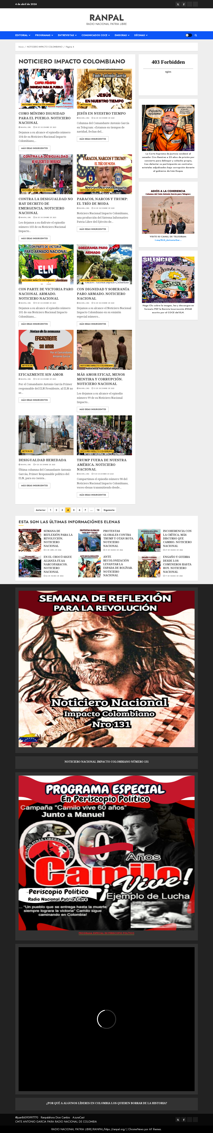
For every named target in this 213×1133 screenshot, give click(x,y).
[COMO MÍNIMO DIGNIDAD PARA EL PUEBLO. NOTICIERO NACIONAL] (46, 89)
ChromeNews (136, 1129)
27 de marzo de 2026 (174, 550)
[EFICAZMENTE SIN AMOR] (46, 350)
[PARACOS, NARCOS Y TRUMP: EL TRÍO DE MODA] (104, 174)
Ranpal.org (26, 127)
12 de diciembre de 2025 (45, 379)
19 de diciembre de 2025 (45, 303)
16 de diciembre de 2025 (104, 303)
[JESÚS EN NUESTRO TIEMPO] (104, 89)
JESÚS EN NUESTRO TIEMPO (101, 113)
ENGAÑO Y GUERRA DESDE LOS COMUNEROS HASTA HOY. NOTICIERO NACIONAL (177, 564)
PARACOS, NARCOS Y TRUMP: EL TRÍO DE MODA (102, 201)
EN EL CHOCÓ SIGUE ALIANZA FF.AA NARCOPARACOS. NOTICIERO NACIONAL (58, 564)
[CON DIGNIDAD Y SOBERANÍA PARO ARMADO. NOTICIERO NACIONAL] (104, 264)
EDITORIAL (21, 35)
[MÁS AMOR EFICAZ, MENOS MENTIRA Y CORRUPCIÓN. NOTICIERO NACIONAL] (104, 350)
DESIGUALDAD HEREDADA (42, 460)
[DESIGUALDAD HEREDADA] (46, 435)
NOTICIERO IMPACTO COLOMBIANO (38, 104)
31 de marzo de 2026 (114, 550)
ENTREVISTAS (66, 35)
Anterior (40, 510)
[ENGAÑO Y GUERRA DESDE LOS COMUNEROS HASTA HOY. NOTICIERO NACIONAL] (149, 566)
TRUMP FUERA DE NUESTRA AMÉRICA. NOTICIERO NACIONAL (102, 465)
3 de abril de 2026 (53, 550)
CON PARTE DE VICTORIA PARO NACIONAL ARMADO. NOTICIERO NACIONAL (46, 294)
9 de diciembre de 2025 (45, 465)
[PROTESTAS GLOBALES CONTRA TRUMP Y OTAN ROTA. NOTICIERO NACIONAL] (89, 540)
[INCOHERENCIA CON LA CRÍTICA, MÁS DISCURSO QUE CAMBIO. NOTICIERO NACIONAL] (149, 540)
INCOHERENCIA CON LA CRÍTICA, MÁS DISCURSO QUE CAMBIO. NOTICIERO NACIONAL (177, 538)
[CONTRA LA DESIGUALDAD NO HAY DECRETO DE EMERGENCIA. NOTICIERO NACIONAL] (46, 174)
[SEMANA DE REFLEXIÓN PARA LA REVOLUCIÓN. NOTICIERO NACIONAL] (30, 540)
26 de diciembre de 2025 (104, 118)
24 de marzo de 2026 (54, 576)
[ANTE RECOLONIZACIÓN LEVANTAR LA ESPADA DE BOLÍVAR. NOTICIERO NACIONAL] (89, 566)
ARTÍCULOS (85, 104)
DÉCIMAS (139, 35)
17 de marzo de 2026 (174, 576)
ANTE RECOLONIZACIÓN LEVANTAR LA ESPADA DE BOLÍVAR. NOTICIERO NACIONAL (118, 566)
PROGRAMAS (42, 35)
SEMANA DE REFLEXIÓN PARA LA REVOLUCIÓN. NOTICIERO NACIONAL (58, 538)
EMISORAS (121, 35)
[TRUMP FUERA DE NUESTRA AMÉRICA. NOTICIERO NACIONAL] (104, 435)
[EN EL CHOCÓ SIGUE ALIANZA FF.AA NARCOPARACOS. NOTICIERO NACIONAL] (30, 566)
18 (98, 510)
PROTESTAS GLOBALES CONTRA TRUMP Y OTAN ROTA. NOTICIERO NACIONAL (118, 538)
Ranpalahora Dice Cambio (55, 1117)
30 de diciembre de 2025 (45, 127)
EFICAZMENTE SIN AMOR (41, 374)
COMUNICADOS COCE (94, 35)
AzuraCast (78, 1117)
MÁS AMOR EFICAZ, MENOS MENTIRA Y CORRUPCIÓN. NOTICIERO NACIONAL (101, 379)
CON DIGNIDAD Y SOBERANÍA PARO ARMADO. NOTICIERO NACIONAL (103, 294)
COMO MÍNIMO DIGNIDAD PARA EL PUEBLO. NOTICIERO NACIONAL (45, 118)
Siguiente (109, 510)
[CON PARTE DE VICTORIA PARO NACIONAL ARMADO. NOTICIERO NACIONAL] (46, 264)
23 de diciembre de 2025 (104, 208)
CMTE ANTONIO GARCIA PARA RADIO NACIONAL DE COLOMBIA (56, 1122)
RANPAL (106, 17)
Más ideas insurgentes (34, 148)
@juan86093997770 (26, 1117)
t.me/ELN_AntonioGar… (168, 240)
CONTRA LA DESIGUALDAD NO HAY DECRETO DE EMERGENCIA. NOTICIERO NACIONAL (46, 206)
